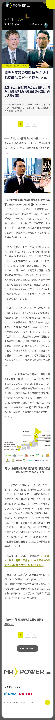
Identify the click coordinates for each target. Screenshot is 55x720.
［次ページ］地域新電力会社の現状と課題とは (23, 622)
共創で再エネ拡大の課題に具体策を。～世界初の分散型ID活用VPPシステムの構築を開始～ (27, 560)
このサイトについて (13, 687)
